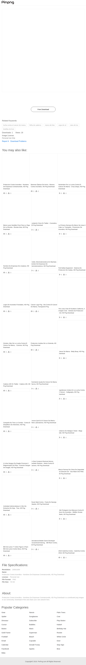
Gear (3, 612)
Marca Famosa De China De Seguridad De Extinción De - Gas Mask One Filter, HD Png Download (69, 468)
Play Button (61, 620)
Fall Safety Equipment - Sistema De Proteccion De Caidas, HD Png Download (70, 267)
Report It (5, 141)
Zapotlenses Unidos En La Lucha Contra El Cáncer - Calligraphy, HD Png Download (69, 389)
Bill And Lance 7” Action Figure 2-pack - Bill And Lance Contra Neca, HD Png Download (14, 546)
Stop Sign (60, 645)
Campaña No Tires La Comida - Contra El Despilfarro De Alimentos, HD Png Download (14, 421)
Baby (3, 653)
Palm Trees (61, 612)
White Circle (61, 637)
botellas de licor (8, 129)
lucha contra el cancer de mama (14, 125)
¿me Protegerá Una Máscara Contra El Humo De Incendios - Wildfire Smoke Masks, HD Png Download (70, 509)
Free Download (43, 109)
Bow (58, 649)
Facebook (5, 649)
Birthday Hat (61, 629)
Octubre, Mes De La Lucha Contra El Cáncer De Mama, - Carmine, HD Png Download (15, 342)
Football (5, 637)
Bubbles (32, 624)
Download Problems (18, 141)
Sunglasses (33, 616)
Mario (31, 629)
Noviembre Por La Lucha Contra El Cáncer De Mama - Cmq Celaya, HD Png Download (70, 183)
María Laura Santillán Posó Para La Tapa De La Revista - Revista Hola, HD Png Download (14, 224)
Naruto (31, 612)
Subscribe (33, 620)
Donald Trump (34, 645)
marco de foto (50, 125)
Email (4, 641)
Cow (58, 616)
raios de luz (74, 125)
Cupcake (32, 641)
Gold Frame (6, 633)
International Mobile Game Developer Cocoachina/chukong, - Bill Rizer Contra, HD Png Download (43, 540)
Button (4, 629)
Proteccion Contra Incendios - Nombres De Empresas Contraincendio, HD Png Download (14, 183)
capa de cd (62, 125)
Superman (33, 633)
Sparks (31, 649)
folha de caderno (35, 125)
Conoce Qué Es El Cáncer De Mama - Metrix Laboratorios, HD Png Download (43, 419)
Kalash (59, 624)
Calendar (5, 645)
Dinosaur (5, 620)
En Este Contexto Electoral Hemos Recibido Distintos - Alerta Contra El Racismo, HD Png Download (42, 460)
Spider (4, 616)
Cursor (4, 624)
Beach (31, 637)
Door (58, 641)
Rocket (59, 633)
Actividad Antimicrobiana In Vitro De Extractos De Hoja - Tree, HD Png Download (14, 505)
